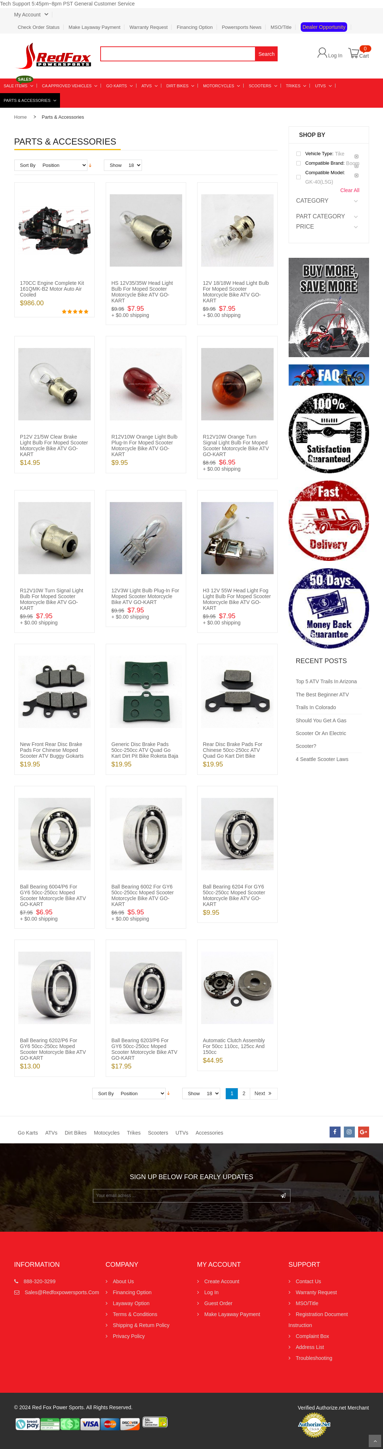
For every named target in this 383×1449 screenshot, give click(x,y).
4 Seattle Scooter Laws (322, 759)
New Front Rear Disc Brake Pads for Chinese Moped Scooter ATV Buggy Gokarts (52, 750)
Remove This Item (356, 156)
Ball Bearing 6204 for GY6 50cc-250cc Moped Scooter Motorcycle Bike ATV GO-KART (234, 895)
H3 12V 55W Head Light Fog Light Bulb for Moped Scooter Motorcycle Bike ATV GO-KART (237, 599)
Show (116, 165)
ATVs (51, 1133)
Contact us (308, 1281)
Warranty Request (148, 27)
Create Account (222, 1281)
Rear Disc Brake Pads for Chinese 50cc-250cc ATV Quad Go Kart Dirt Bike (233, 750)
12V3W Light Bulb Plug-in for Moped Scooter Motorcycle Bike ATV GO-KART (145, 596)
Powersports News (241, 27)
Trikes (134, 1133)
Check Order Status (39, 27)
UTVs (182, 1133)
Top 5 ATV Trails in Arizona (326, 681)
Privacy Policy (129, 1336)
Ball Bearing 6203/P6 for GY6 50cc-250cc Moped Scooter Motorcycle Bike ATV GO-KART (144, 1049)
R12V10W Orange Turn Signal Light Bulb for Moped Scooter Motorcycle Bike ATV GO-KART (236, 445)
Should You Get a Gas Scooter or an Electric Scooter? (321, 733)
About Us (123, 1281)
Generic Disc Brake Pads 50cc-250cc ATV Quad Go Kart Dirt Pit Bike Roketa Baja (145, 750)
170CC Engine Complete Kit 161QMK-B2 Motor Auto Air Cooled (52, 289)
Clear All (349, 190)
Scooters (158, 1133)
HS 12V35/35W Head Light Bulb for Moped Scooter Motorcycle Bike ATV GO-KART (142, 291)
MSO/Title (281, 27)
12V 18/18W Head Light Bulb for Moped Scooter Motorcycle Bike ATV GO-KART (236, 291)
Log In (335, 55)
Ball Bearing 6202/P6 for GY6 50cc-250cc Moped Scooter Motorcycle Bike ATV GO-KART (53, 1049)
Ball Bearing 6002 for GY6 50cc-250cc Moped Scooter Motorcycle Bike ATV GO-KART (143, 895)
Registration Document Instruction (318, 1319)
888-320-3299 (40, 1281)
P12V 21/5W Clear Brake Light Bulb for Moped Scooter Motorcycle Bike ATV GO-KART (54, 445)
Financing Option (195, 27)
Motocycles (107, 1133)
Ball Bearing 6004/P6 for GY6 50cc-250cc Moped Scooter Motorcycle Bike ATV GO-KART (53, 895)
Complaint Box (312, 1336)
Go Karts (28, 1133)
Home (20, 117)
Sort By (28, 165)
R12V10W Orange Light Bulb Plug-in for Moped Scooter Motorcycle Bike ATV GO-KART (145, 445)
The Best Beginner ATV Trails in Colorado (322, 701)
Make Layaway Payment (95, 27)
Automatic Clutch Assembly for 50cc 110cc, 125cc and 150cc (234, 1046)
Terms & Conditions (135, 1314)
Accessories (209, 1133)
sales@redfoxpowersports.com (55, 1292)
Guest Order (218, 1303)
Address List (310, 1347)
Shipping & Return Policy (141, 1325)
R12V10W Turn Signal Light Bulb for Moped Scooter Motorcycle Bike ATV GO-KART (51, 599)
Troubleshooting (314, 1358)
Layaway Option (131, 1303)
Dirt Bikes (76, 1133)
